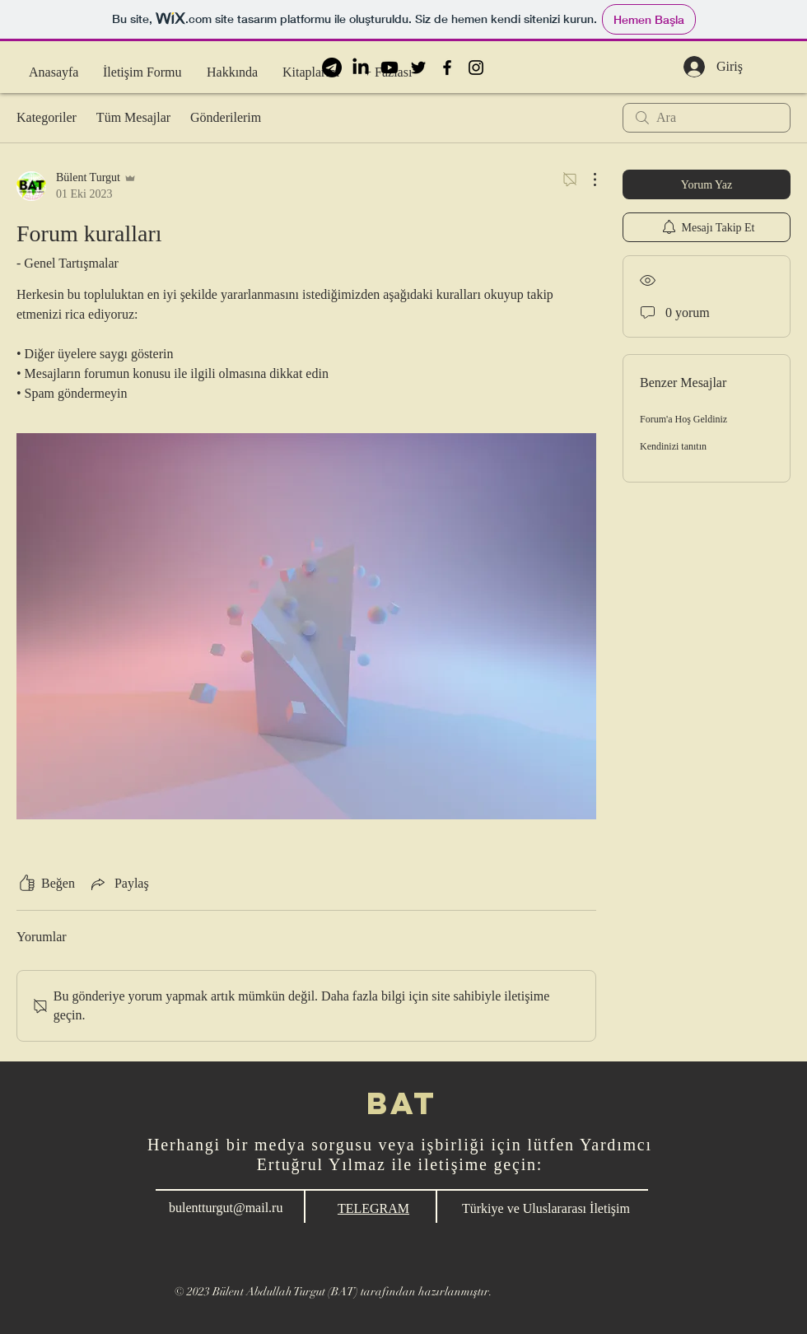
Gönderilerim (225, 117)
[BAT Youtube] (389, 67)
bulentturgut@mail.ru (225, 1208)
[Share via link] (118, 883)
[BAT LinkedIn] (361, 67)
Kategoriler (46, 117)
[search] (707, 118)
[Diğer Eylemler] (586, 179)
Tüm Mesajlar (133, 117)
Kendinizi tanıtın (673, 446)
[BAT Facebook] (447, 67)
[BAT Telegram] (332, 67)
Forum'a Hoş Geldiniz (683, 419)
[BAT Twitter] (418, 67)
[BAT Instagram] (476, 67)
